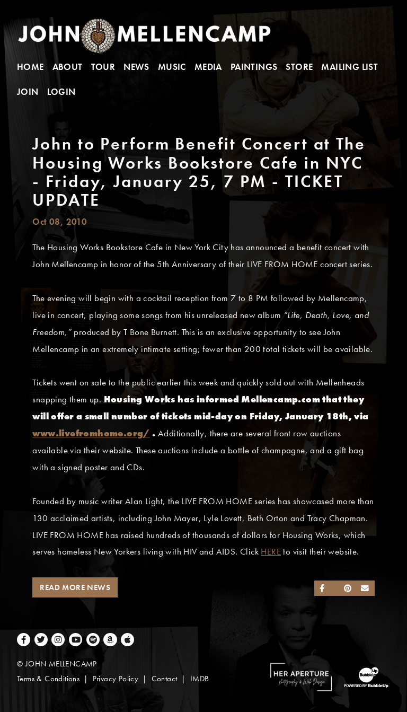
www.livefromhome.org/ (90, 433)
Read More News (75, 587)
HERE (271, 551)
